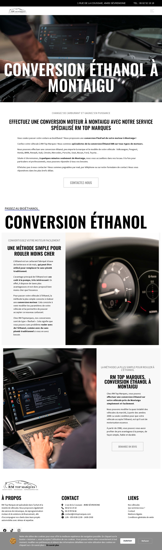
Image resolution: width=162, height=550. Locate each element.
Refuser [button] (145, 541)
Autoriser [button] (127, 541)
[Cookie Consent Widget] (81, 541)
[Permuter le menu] (152, 11)
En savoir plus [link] (52, 545)
